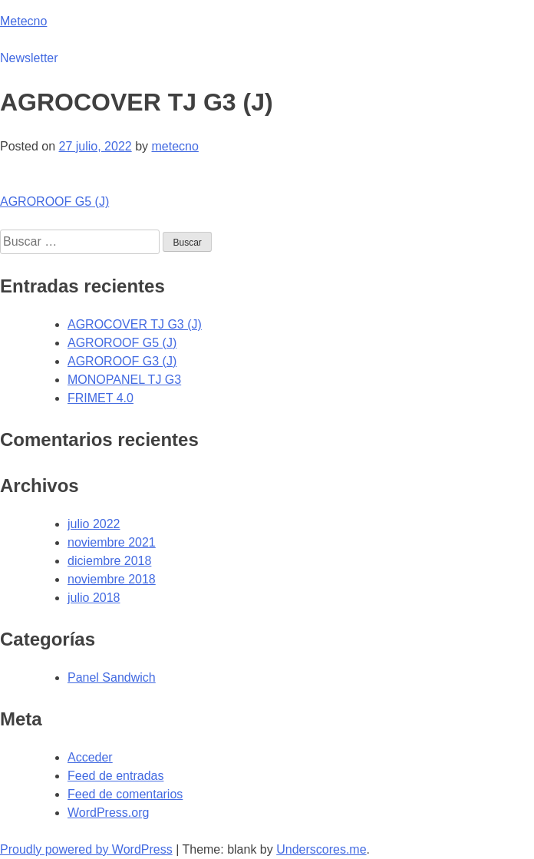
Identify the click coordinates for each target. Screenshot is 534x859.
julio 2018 (94, 597)
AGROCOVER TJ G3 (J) (135, 324)
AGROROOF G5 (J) (54, 201)
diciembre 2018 (109, 560)
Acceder (90, 757)
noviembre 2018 (112, 579)
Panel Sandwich (112, 677)
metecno (174, 146)
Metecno (23, 21)
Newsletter (29, 57)
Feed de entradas (115, 775)
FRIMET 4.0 (101, 398)
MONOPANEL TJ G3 (124, 379)
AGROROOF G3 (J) (122, 361)
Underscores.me (321, 849)
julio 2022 (94, 523)
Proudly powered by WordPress (86, 849)
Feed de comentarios (125, 794)
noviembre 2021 (112, 542)
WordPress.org (108, 812)
